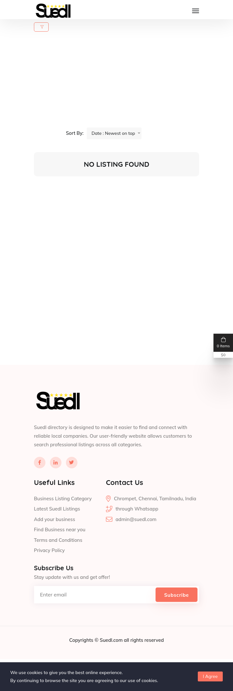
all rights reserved (144, 655)
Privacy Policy (49, 566)
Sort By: (75, 133)
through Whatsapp (137, 524)
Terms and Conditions (58, 555)
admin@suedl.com (136, 535)
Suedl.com (112, 655)
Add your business (54, 535)
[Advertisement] (120, 82)
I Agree (210, 676)
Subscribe (176, 610)
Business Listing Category (63, 514)
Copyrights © (84, 655)
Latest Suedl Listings (57, 524)
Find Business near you (59, 545)
